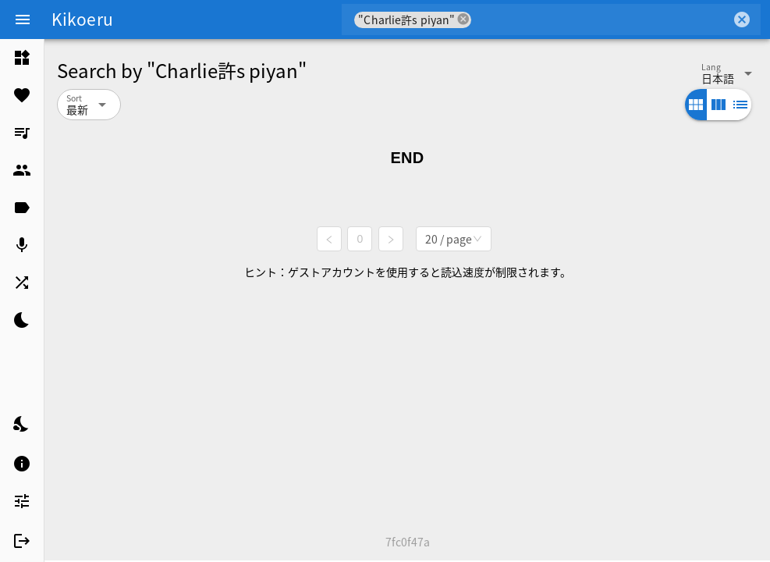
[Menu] (22, 19)
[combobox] (601, 19)
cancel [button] (463, 19)
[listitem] (22, 57)
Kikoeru (82, 18)
